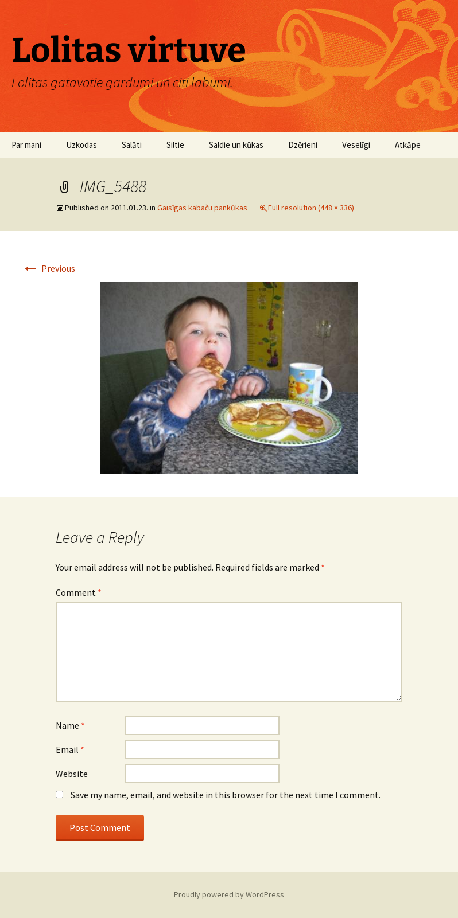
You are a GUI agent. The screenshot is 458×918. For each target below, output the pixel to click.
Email (70, 749)
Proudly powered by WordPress (229, 894)
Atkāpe (408, 144)
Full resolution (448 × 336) (311, 207)
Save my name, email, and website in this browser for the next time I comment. (226, 794)
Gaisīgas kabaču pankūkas (202, 207)
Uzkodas (81, 144)
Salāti (132, 144)
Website (72, 773)
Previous (48, 268)
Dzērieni (302, 144)
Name (70, 725)
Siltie (175, 144)
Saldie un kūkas (236, 144)
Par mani (26, 144)
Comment (79, 592)
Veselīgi (356, 144)
